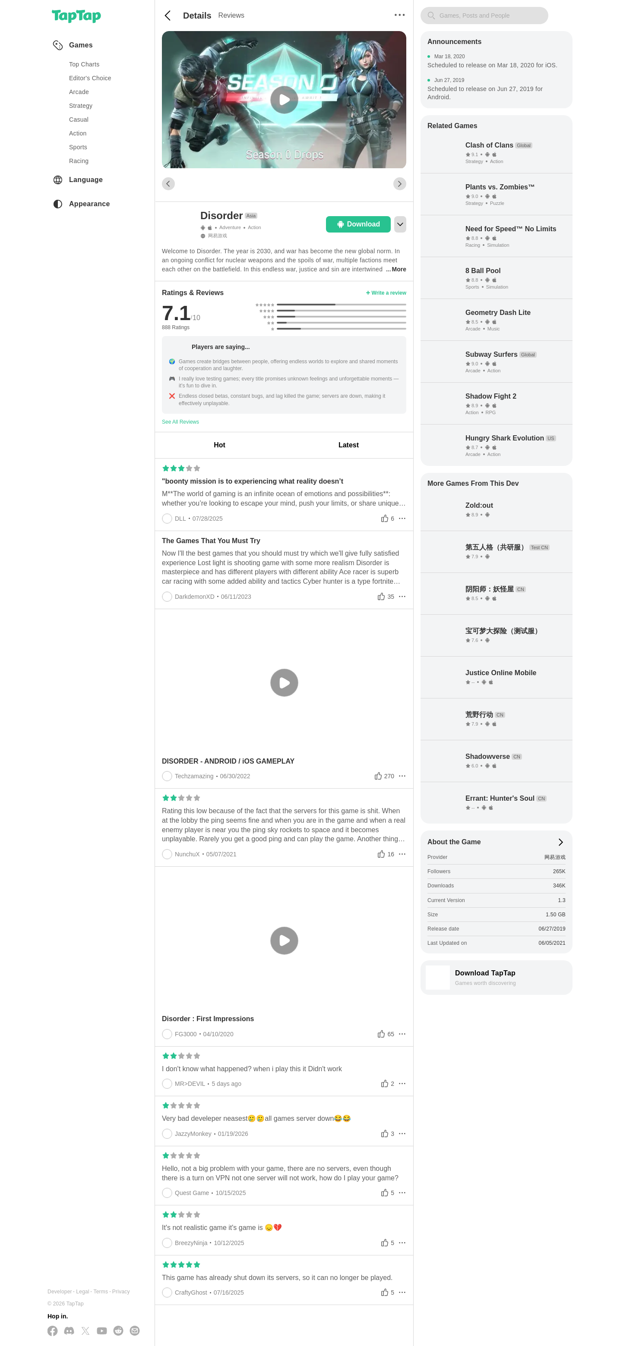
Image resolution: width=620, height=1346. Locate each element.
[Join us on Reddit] (118, 1331)
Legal (82, 1292)
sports (78, 147)
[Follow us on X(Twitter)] (85, 1331)
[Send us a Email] (135, 1331)
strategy (80, 105)
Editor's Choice (90, 78)
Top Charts (84, 64)
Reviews (231, 15)
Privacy (121, 1292)
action (78, 133)
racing (79, 160)
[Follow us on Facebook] (52, 1331)
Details (197, 15)
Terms (100, 1292)
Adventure (230, 227)
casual (79, 119)
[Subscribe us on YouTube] (102, 1331)
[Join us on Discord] (69, 1331)
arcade (79, 91)
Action (254, 227)
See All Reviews (180, 422)
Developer (59, 1292)
